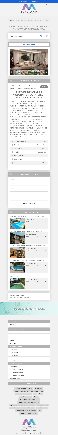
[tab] (16, 44)
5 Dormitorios (14, 361)
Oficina (12, 340)
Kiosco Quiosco (14, 343)
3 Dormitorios (14, 355)
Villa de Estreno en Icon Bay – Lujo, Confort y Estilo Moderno (27, 231)
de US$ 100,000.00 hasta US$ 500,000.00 (22, 408)
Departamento (14, 335)
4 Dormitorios (14, 358)
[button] (13, 59)
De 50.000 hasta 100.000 (17, 369)
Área (11, 338)
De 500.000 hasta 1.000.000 (18, 375)
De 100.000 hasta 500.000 (17, 372)
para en (29, 402)
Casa (32, 20)
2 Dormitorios (14, 352)
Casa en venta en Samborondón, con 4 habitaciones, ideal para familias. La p (28, 275)
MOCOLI (12, 325)
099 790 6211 (35, 1)
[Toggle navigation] (46, 4)
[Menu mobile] (29, 9)
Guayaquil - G (25, 20)
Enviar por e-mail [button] (29, 203)
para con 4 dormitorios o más (29, 399)
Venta (17, 20)
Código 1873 (38, 20)
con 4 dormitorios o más (29, 413)
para (21, 388)
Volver (45, 20)
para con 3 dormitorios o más (22, 405)
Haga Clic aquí (14, 297)
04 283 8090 (24, 1)
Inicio (12, 20)
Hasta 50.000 (13, 366)
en (21, 391)
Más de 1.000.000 (15, 378)
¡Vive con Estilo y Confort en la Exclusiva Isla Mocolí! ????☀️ (27, 216)
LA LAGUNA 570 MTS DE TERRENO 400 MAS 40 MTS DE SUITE (27, 246)
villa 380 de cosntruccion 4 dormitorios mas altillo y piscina (27, 260)
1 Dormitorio (13, 349)
